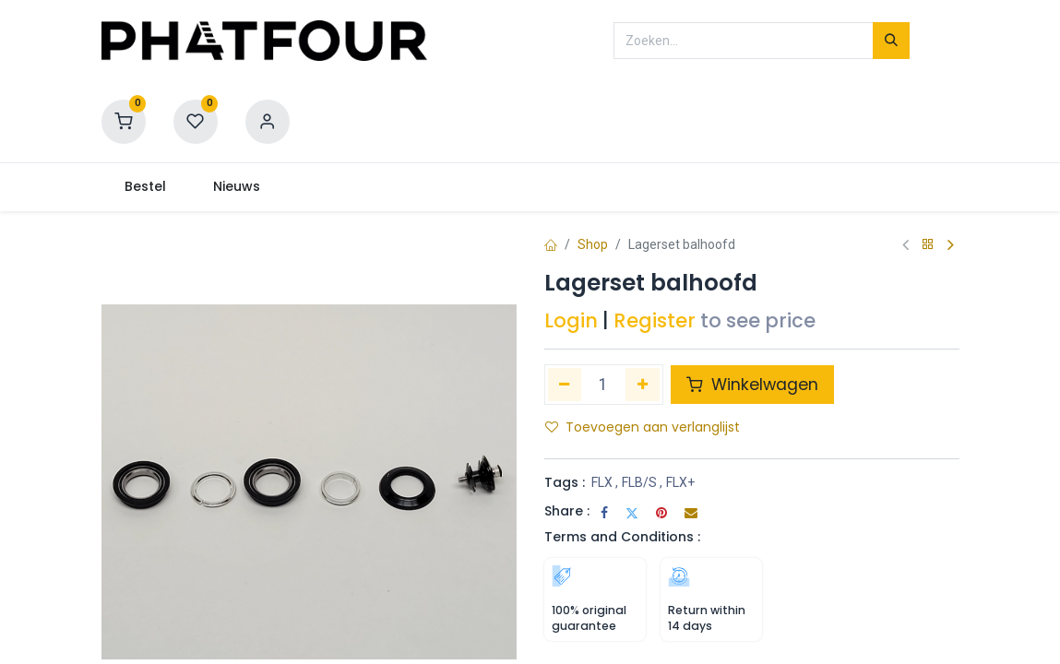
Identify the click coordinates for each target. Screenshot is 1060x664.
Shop (593, 244)
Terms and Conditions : (622, 537)
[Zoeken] (891, 40)
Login (571, 320)
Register (654, 320)
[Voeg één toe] (642, 384)
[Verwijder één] (565, 384)
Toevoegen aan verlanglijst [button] (642, 427)
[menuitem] (145, 187)
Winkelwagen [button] (752, 385)
